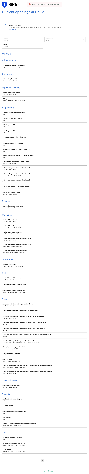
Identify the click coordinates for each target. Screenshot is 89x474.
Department (49, 38)
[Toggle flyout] (84, 39)
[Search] (22, 40)
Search (5, 38)
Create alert (12, 29)
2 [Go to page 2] (46, 460)
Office (5, 44)
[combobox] (3, 47)
